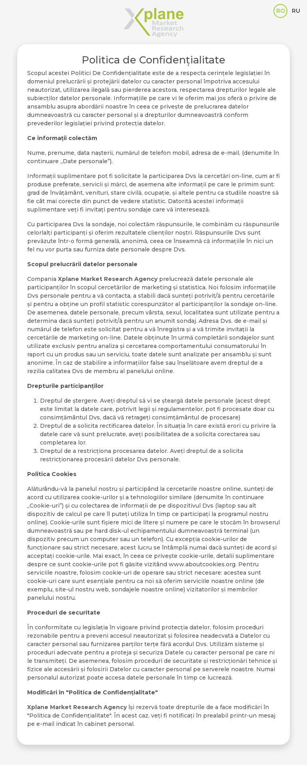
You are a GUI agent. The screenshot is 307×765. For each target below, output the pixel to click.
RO (280, 10)
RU (296, 10)
